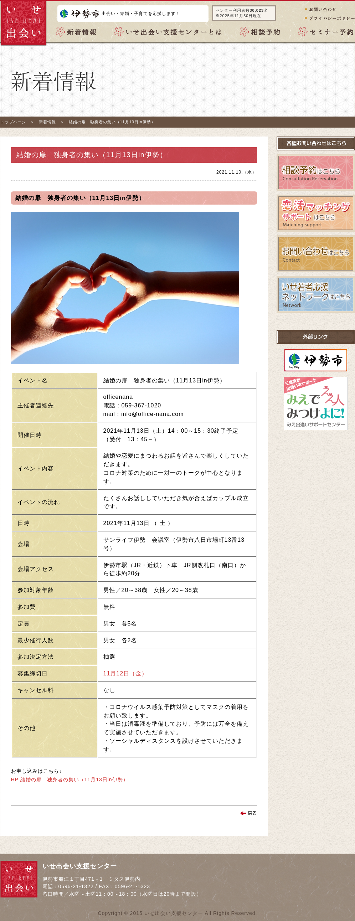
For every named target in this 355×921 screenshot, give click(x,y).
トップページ (13, 122)
